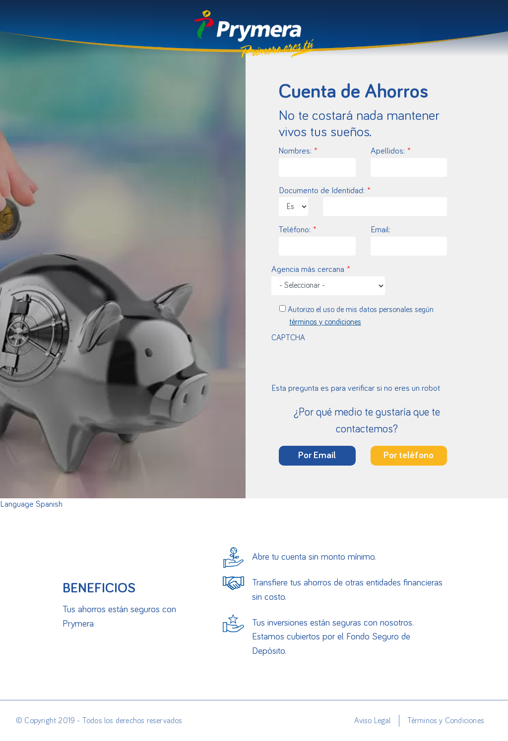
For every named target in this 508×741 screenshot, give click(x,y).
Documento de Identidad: (322, 191)
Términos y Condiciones (445, 721)
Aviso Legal (372, 721)
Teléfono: (295, 230)
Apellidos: (388, 151)
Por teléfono (408, 455)
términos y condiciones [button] (325, 322)
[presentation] (363, 363)
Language (17, 504)
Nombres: (295, 151)
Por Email (317, 455)
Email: (380, 230)
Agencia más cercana (307, 269)
